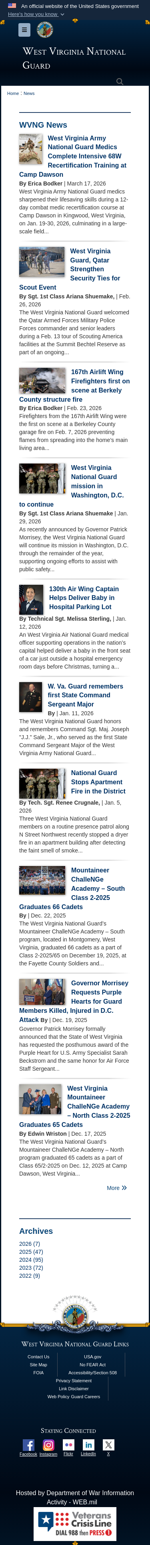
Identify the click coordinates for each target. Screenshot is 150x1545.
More (117, 1188)
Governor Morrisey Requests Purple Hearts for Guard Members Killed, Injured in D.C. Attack (73, 1001)
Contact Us (38, 1356)
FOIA (38, 1372)
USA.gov (92, 1356)
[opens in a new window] (28, 1444)
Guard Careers (85, 1396)
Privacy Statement (74, 1380)
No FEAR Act (93, 1364)
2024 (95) (31, 1260)
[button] (37, 14)
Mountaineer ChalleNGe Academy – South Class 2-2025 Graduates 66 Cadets (72, 888)
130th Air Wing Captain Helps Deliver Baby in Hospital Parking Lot (84, 598)
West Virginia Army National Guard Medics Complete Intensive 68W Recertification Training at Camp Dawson (72, 156)
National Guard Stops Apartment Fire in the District (98, 782)
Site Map (38, 1364)
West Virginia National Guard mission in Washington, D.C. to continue (71, 485)
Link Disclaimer (74, 1388)
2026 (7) (29, 1244)
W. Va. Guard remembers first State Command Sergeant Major (86, 695)
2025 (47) (31, 1252)
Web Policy (59, 1396)
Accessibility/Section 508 (92, 1372)
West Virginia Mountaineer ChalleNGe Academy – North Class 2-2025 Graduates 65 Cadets (74, 1106)
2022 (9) (29, 1276)
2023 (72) (31, 1268)
